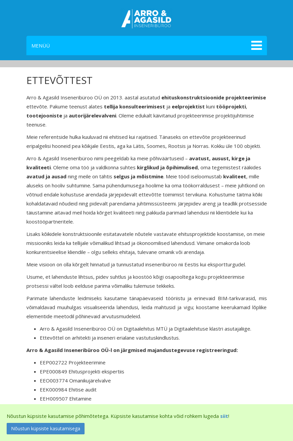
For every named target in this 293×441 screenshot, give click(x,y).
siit (224, 416)
